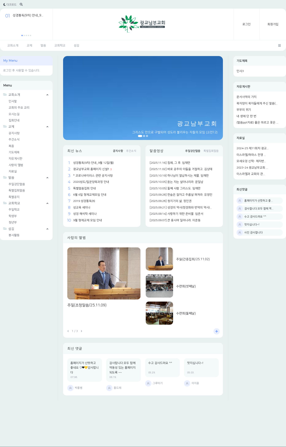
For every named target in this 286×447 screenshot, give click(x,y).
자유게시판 (243, 86)
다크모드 (10, 4)
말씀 (43, 45)
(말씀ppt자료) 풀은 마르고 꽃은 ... (257, 122)
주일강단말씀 (17, 184)
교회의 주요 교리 (19, 107)
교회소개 (12, 45)
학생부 (13, 216)
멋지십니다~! (251, 224)
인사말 (13, 101)
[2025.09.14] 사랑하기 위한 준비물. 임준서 (176, 214)
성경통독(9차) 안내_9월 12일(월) (93, 163)
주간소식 (14, 139)
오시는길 (14, 114)
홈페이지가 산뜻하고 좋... (258, 200)
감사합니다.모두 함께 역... (258, 208)
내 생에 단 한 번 (246, 116)
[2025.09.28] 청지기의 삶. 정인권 (171, 201)
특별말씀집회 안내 (84, 188)
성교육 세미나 (81, 207)
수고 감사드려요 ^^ (255, 216)
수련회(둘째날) (186, 313)
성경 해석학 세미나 (85, 214)
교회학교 (59, 45)
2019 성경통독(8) (84, 201)
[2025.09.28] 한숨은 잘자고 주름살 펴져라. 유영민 (181, 194)
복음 (11, 146)
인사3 (240, 71)
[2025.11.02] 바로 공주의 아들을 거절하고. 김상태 (181, 169)
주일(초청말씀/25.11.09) (86, 305)
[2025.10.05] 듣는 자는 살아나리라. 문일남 (176, 182)
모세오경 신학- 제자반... (251, 161)
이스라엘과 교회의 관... (251, 174)
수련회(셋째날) (186, 286)
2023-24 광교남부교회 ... (252, 167)
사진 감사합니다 (253, 232)
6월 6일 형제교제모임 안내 (89, 194)
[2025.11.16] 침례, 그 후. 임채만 (170, 163)
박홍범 (78, 387)
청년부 (13, 222)
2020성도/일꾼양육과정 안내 (91, 182)
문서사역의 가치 (247, 97)
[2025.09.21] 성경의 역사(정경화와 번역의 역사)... (181, 207)
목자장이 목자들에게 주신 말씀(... (257, 103)
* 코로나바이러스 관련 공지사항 (93, 175)
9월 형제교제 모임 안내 (87, 220)
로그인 (246, 24)
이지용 (195, 383)
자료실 (241, 138)
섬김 (76, 45)
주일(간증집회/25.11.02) (193, 259)
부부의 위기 (244, 109)
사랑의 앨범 (16, 165)
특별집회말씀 (17, 190)
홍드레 (117, 387)
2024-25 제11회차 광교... (253, 148)
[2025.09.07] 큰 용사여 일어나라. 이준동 (175, 220)
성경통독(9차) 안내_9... (28, 15)
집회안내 (14, 120)
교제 (29, 45)
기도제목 (242, 61)
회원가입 (272, 24)
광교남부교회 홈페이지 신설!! (91, 169)
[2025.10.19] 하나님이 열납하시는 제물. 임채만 (179, 175)
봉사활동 (14, 235)
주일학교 (14, 209)
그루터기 (158, 383)
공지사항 (14, 133)
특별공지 (14, 197)
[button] (22, 35)
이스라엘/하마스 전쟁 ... (251, 155)
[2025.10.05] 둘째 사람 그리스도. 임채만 (175, 188)
